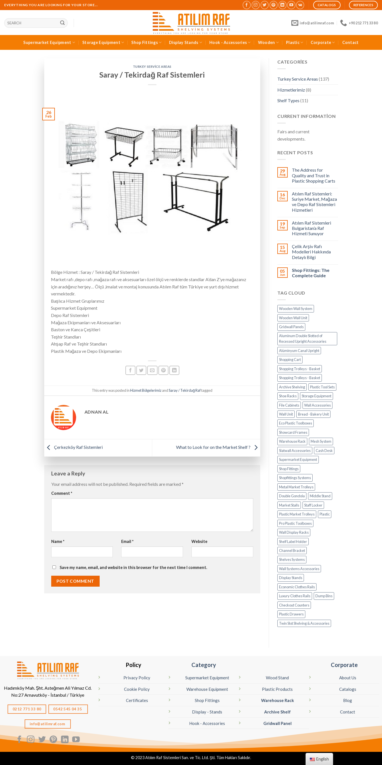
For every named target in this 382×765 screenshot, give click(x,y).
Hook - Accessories (230, 42)
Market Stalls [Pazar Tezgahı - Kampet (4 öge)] (289, 505)
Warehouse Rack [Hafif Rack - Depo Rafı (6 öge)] (292, 441)
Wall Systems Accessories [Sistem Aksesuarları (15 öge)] (299, 568)
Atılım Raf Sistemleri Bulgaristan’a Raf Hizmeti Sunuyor (311, 228)
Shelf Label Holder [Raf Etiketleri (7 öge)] (293, 541)
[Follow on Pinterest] (273, 5)
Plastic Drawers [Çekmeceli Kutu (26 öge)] (291, 614)
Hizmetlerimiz (291, 89)
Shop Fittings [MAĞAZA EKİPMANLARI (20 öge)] (289, 469)
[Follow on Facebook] (247, 5)
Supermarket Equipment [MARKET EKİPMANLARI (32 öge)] (298, 459)
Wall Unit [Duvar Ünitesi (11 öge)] (286, 414)
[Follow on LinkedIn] (282, 5)
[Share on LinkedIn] (174, 370)
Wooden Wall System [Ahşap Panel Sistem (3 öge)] (295, 308)
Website (199, 541)
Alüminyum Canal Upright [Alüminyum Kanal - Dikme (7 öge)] (299, 350)
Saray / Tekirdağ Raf (185, 390)
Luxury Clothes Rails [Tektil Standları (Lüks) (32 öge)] (294, 596)
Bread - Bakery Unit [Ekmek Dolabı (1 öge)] (313, 414)
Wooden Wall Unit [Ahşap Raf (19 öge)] (293, 318)
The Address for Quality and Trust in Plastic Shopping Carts (313, 175)
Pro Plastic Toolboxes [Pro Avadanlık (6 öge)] (295, 523)
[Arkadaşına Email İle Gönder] (152, 370)
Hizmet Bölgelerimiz (145, 390)
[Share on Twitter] (141, 370)
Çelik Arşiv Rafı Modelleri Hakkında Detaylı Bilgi (311, 252)
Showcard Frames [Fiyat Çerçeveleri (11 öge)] (293, 432)
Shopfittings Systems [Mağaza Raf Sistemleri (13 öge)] (295, 477)
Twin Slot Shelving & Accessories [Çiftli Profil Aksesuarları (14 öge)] (304, 623)
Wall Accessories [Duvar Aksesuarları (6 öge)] (317, 405)
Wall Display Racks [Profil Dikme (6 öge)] (294, 532)
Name (57, 541)
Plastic (294, 42)
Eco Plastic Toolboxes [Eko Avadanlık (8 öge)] (295, 423)
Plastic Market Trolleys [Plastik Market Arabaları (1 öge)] (297, 514)
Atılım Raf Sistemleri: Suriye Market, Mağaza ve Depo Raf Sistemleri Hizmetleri (314, 202)
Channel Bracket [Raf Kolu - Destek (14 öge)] (292, 550)
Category (203, 664)
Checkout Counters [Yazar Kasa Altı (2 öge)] (294, 605)
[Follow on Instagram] (256, 5)
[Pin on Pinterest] (163, 370)
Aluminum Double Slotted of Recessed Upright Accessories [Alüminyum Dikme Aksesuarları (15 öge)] (302, 338)
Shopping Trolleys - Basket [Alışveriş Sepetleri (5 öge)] (299, 369)
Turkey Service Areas (152, 66)
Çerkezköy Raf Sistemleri (73, 447)
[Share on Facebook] (130, 370)
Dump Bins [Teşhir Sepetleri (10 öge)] (323, 596)
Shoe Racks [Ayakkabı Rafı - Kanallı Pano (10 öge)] (288, 396)
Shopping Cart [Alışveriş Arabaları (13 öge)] (290, 359)
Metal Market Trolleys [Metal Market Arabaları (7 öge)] (296, 487)
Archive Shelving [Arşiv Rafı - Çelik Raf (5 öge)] (292, 387)
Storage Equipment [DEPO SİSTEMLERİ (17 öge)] (316, 396)
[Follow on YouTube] (291, 5)
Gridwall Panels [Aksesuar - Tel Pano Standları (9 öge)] (291, 327)
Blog (347, 700)
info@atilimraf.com (48, 724)
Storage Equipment (103, 42)
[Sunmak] (62, 23)
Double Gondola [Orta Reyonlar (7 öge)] (292, 496)
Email (127, 541)
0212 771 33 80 (27, 709)
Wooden (268, 42)
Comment (61, 493)
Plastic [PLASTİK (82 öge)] (325, 514)
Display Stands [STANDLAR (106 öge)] (290, 577)
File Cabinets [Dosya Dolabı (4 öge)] (289, 405)
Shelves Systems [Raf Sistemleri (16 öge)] (292, 559)
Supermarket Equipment (49, 42)
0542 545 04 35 (68, 709)
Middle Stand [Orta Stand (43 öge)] (320, 496)
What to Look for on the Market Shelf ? (218, 447)
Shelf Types (288, 100)
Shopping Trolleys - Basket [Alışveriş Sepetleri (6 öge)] (299, 377)
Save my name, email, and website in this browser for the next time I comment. (133, 567)
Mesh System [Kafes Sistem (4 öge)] (321, 441)
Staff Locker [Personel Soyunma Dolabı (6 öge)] (313, 505)
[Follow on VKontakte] (300, 5)
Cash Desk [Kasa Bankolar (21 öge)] (324, 450)
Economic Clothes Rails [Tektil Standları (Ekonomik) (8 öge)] (297, 587)
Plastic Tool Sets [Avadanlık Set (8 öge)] (322, 387)
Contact (350, 42)
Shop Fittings (146, 42)
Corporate (323, 42)
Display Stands (185, 42)
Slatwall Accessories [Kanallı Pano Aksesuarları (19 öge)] (295, 450)
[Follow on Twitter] (265, 5)
